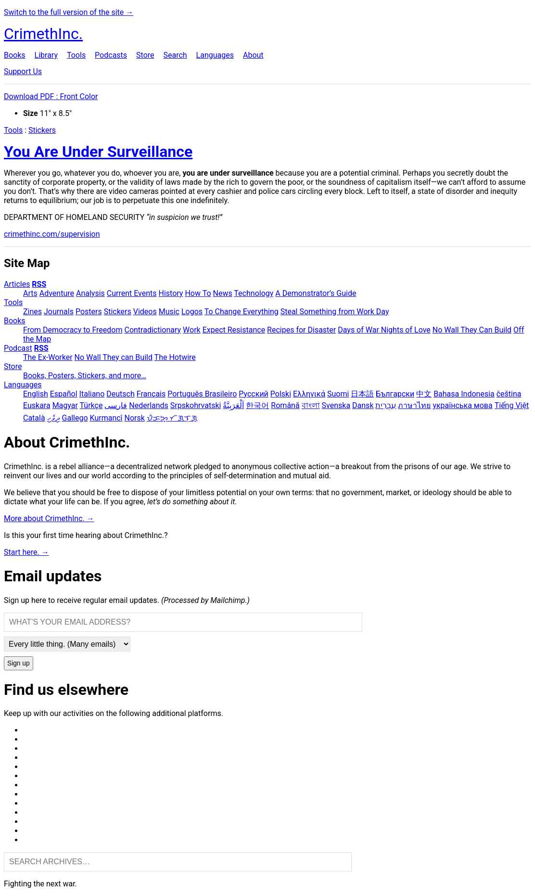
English (35, 393)
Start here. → (26, 552)
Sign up (18, 663)
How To (198, 293)
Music (169, 311)
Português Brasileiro (202, 393)
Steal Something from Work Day (334, 311)
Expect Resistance (234, 329)
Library (46, 55)
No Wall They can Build (114, 357)
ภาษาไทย (414, 405)
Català (34, 417)
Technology (253, 293)
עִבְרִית (385, 405)
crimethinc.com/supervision (52, 234)
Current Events (132, 293)
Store (145, 55)
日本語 (362, 393)
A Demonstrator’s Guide (315, 293)
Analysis (90, 293)
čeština (509, 393)
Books (14, 55)
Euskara (37, 405)
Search (175, 55)
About (253, 55)
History (171, 293)
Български (395, 393)
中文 (424, 393)
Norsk (135, 417)
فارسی (115, 405)
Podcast (18, 348)
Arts (30, 293)
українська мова (462, 405)
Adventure (56, 293)
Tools (76, 55)
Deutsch (120, 393)
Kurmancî (106, 417)
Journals (59, 311)
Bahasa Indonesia (464, 393)
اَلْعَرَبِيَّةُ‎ (233, 405)
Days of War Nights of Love (384, 329)
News (222, 293)
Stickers (42, 130)
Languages (215, 55)
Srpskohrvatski (195, 405)
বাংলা (311, 405)
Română (285, 405)
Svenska (336, 405)
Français (151, 393)
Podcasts (111, 55)
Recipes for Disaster (301, 329)
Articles (17, 284)
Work (192, 329)
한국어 (257, 405)
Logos (192, 311)
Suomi (338, 393)
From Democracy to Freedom (73, 329)
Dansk (362, 405)
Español (63, 393)
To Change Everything (241, 311)
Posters (89, 311)
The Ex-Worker (48, 357)
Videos (145, 311)
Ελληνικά (309, 393)
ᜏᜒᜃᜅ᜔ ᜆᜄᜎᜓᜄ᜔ (172, 417)
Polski (280, 393)
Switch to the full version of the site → (68, 12)
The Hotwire (175, 357)
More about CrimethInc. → (49, 518)
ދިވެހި (53, 417)
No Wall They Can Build (472, 329)
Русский (253, 393)
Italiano (92, 393)
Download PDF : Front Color (51, 96)
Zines (32, 311)
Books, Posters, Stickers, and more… (84, 375)
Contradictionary (152, 329)
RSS (39, 284)
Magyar (65, 405)
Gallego (75, 417)
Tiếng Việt (512, 405)
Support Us (23, 71)
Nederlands (148, 405)
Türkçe (91, 405)
